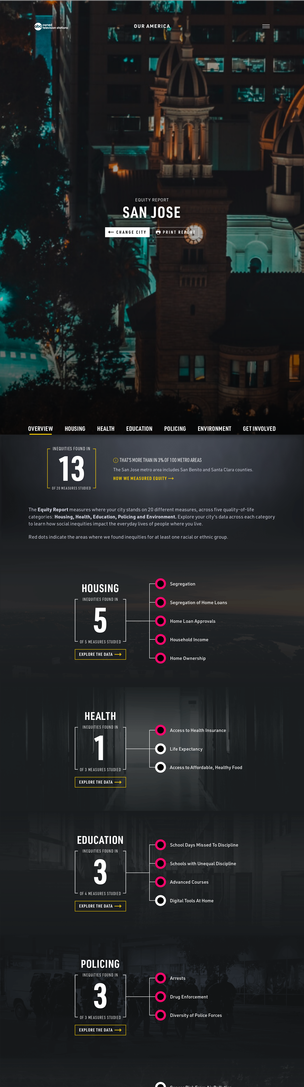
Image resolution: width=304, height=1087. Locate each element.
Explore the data (100, 654)
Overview (40, 428)
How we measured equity (143, 478)
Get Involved (259, 428)
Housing (75, 428)
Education (139, 428)
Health (106, 428)
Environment (214, 428)
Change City (127, 232)
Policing (175, 428)
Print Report (176, 232)
